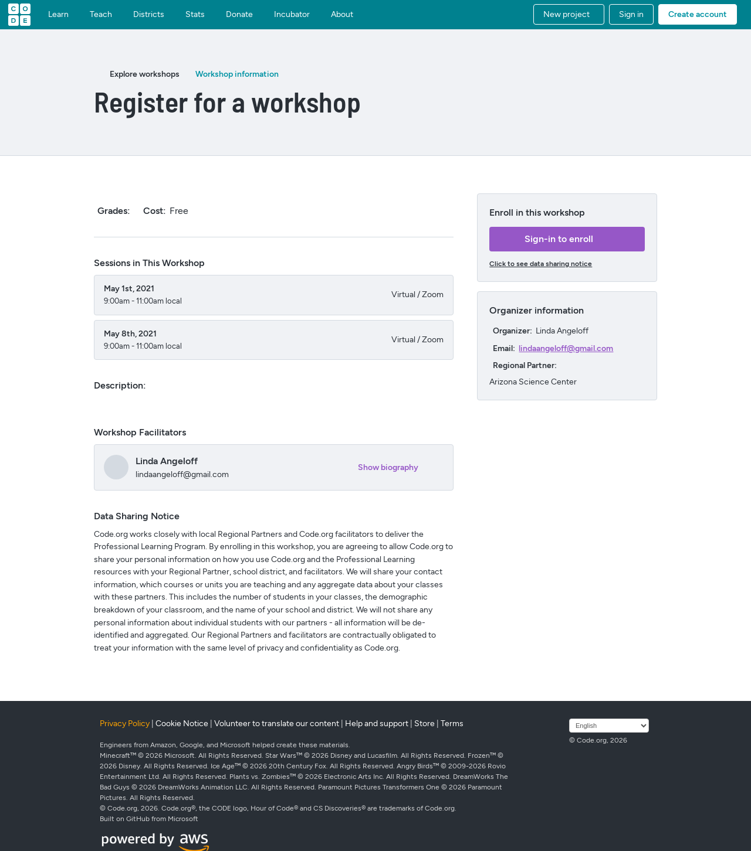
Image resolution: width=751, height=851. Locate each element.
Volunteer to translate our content (276, 724)
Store (424, 724)
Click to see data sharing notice (540, 264)
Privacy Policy (125, 724)
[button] (568, 14)
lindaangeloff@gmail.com (566, 348)
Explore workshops (145, 74)
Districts (148, 15)
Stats (195, 15)
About (342, 15)
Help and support (376, 724)
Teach (101, 15)
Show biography (388, 467)
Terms (452, 724)
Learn (58, 15)
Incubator (292, 15)
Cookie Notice (181, 724)
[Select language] (609, 726)
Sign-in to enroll (559, 238)
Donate (239, 15)
